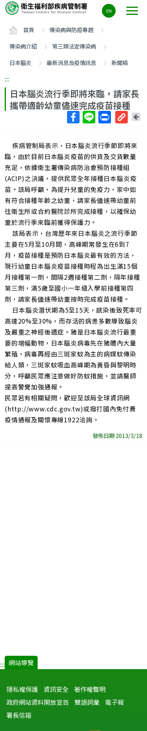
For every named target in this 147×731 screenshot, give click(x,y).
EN (109, 10)
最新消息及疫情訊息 (71, 62)
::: (7, 78)
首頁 (28, 29)
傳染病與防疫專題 (71, 29)
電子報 (114, 702)
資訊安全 (56, 689)
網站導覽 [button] (21, 662)
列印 (104, 117)
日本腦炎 (20, 62)
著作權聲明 (89, 689)
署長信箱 (18, 715)
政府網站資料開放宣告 (37, 702)
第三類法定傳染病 (74, 46)
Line (88, 117)
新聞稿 (119, 62)
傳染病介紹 (23, 46)
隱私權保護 (22, 689)
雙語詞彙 (87, 702)
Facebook (73, 117)
